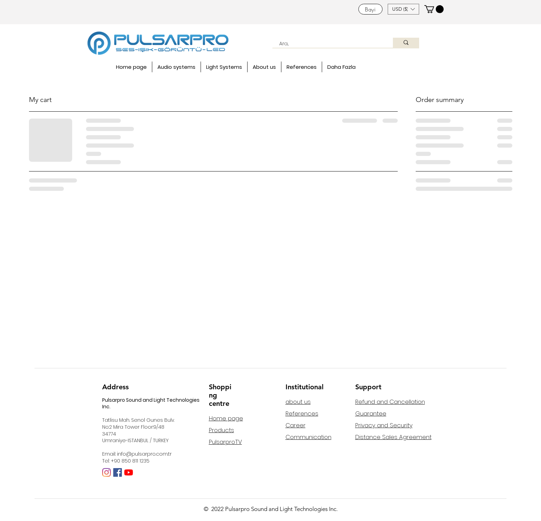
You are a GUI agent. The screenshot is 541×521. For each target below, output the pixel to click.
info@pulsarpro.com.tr (144, 453)
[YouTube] (128, 472)
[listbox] (403, 9)
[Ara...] (328, 44)
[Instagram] (106, 472)
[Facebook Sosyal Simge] (117, 472)
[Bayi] (370, 9)
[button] (403, 9)
